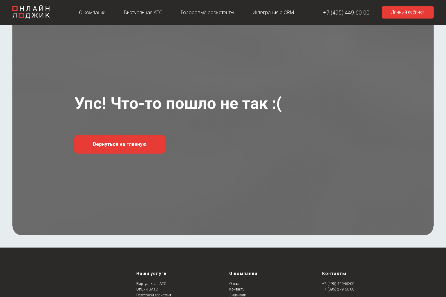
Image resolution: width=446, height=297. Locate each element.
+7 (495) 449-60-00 (346, 12)
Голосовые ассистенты (207, 12)
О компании (92, 12)
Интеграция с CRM (273, 12)
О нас (234, 284)
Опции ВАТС (147, 289)
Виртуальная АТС (143, 12)
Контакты (237, 289)
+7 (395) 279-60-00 (338, 289)
